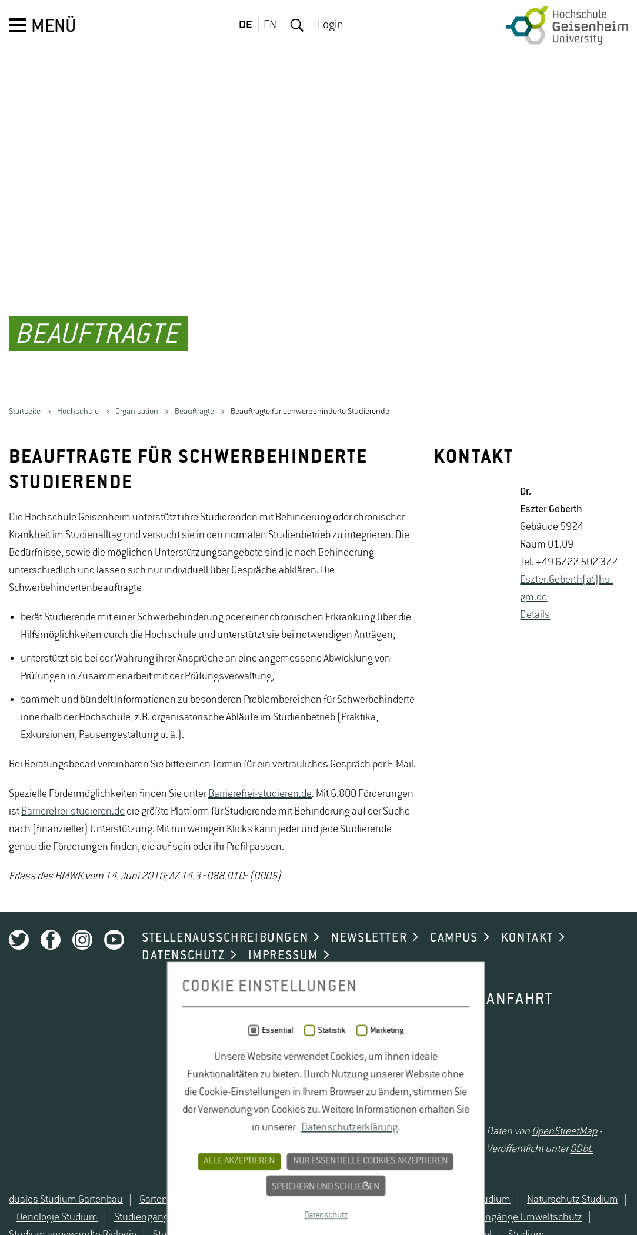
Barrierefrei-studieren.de (260, 1081)
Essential (270, 1223)
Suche (297, 25)
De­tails (535, 903)
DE (245, 25)
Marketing (379, 1223)
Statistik (324, 1223)
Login (330, 25)
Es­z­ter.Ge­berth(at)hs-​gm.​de (566, 877)
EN (270, 25)
